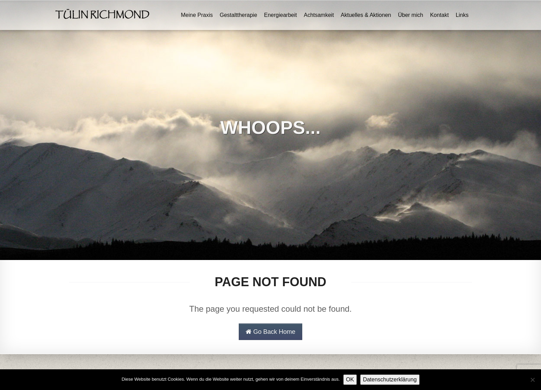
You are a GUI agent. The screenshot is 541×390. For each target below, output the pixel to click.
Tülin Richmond (102, 15)
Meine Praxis (197, 15)
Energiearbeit (280, 15)
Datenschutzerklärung (390, 379)
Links (462, 15)
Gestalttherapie (238, 15)
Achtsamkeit (319, 15)
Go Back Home (270, 331)
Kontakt (439, 15)
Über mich (410, 15)
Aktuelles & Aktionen (366, 15)
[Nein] (532, 379)
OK (350, 379)
